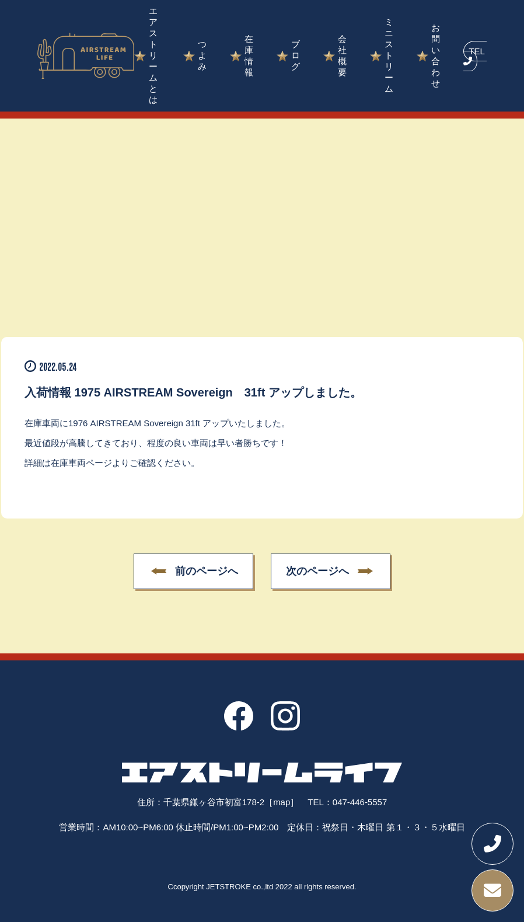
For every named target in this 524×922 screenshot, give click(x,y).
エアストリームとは (153, 55)
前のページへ (206, 571)
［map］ (281, 802)
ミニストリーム (389, 55)
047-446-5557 (360, 802)
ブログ (295, 55)
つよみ (202, 55)
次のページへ (317, 571)
